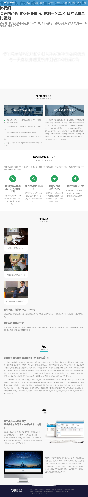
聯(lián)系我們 (81, 3)
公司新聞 (35, 3)
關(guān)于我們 (62, 3)
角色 (61, 85)
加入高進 (72, 3)
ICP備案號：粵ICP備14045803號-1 (39, 492)
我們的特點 (37, 85)
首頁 (28, 3)
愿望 (69, 85)
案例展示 (43, 3)
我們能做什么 (22, 85)
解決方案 (51, 3)
